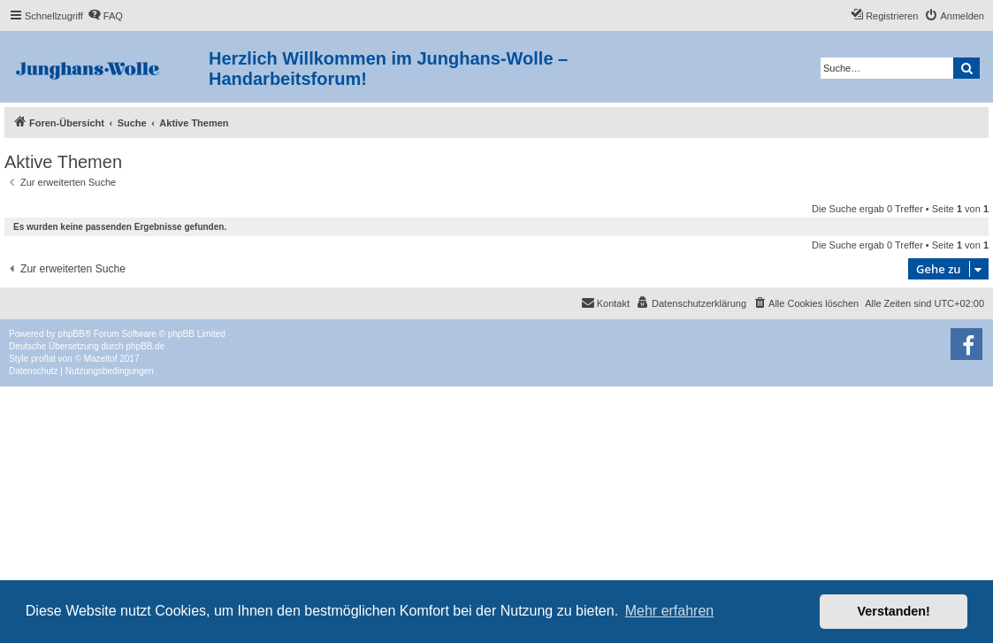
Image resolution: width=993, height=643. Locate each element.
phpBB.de (145, 346)
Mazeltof (101, 359)
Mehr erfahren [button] (669, 610)
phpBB (71, 334)
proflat (43, 359)
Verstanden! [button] (894, 611)
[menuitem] (105, 16)
